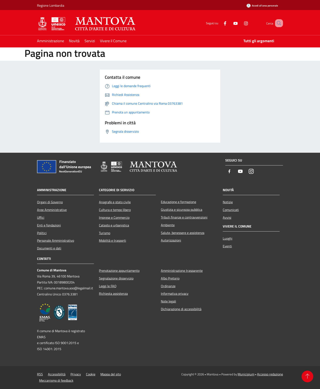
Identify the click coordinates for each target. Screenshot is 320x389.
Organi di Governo (50, 202)
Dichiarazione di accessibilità (181, 308)
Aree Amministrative (52, 209)
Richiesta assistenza (113, 293)
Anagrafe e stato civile (115, 202)
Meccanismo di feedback (56, 380)
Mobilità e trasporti (112, 240)
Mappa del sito (110, 374)
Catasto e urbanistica (114, 225)
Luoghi (227, 238)
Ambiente (168, 225)
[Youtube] (230, 23)
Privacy (75, 374)
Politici (42, 232)
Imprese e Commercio (114, 217)
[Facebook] (220, 23)
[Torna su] (307, 376)
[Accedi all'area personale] (262, 5)
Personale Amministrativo (55, 240)
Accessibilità (56, 374)
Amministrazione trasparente (182, 270)
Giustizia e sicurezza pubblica (181, 209)
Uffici (40, 217)
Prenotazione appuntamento (119, 270)
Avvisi (227, 217)
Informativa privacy (174, 293)
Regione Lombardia (50, 5)
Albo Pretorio (170, 278)
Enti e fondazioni (49, 225)
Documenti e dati (49, 248)
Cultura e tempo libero (115, 209)
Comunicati (231, 209)
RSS (40, 374)
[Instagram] (241, 23)
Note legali (168, 301)
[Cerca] (278, 23)
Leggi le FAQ (107, 286)
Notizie (228, 202)
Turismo (104, 232)
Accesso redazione (270, 374)
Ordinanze (168, 286)
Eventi (227, 246)
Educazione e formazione (178, 201)
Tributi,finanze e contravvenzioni (184, 217)
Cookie (90, 374)
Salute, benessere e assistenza (182, 232)
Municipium (246, 374)
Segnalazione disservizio (116, 278)
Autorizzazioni (171, 240)
